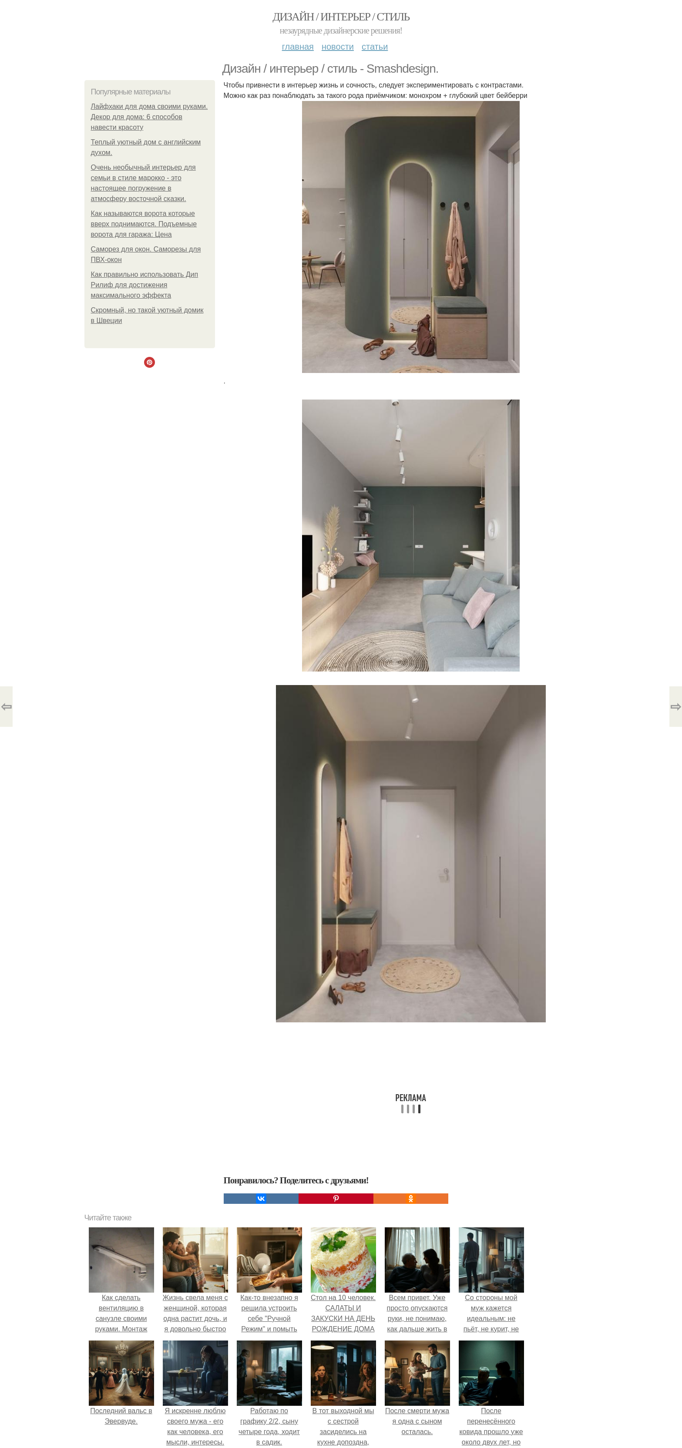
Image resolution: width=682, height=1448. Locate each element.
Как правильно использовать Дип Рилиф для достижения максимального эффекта (144, 285)
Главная (298, 46)
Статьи (375, 46)
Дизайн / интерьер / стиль (340, 16)
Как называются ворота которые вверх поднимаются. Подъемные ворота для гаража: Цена (144, 224)
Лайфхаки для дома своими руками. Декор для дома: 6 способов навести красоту (149, 117)
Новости (338, 46)
